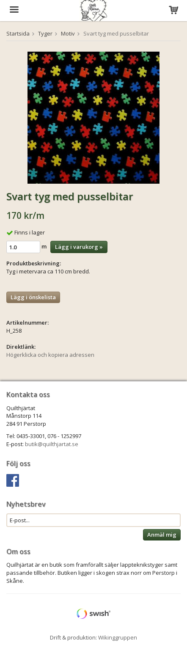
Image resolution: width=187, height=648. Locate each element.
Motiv (68, 33)
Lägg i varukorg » (79, 247)
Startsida (18, 33)
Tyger (45, 33)
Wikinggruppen (117, 637)
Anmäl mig (161, 534)
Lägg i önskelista (33, 297)
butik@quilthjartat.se (51, 444)
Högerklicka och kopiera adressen (50, 354)
